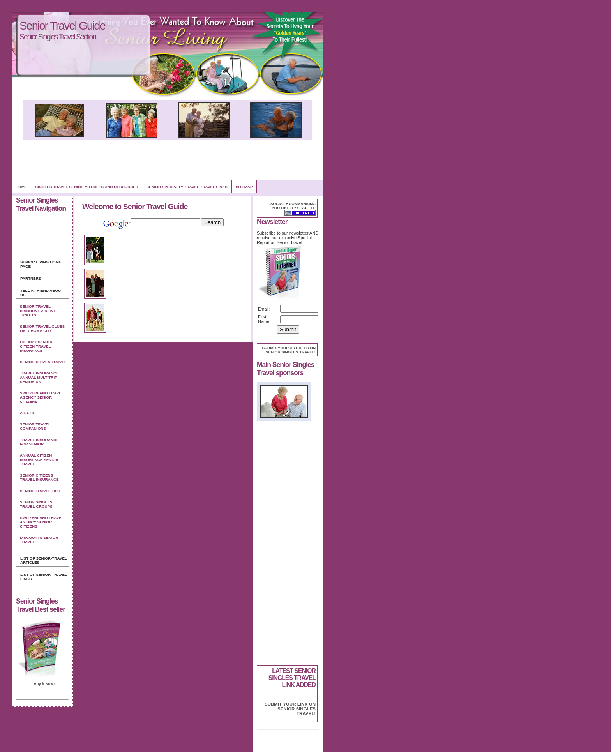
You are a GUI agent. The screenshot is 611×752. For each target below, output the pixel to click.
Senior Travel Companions (35, 426)
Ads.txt (28, 413)
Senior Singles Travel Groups (36, 504)
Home (21, 187)
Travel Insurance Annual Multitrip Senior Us (39, 377)
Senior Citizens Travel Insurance (39, 477)
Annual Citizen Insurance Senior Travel (39, 459)
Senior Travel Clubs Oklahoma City (42, 328)
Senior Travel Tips (40, 491)
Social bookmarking (293, 203)
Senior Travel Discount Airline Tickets (38, 310)
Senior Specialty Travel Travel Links (186, 187)
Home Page (40, 264)
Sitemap (244, 187)
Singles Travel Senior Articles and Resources (86, 187)
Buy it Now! (44, 683)
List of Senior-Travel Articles (43, 560)
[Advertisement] (167, 159)
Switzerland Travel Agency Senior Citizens (42, 397)
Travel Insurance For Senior (39, 442)
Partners (30, 278)
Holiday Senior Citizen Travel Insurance (36, 346)
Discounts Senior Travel (39, 539)
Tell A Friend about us (41, 292)
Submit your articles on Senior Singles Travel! (289, 350)
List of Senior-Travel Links (43, 576)
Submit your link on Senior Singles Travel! (290, 709)
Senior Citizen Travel (43, 362)
